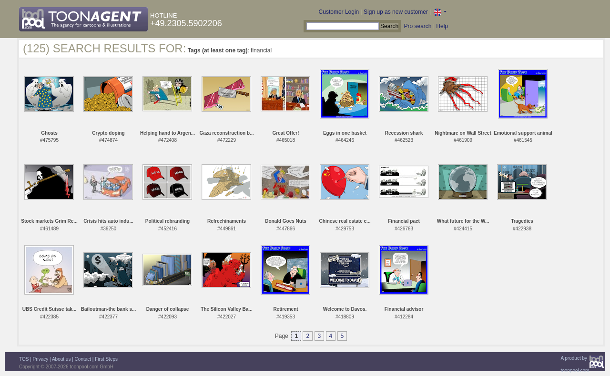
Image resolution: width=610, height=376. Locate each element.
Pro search (417, 26)
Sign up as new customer (396, 12)
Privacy (41, 359)
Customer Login (339, 12)
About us (61, 359)
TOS (24, 359)
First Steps (106, 359)
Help (442, 26)
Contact (83, 359)
